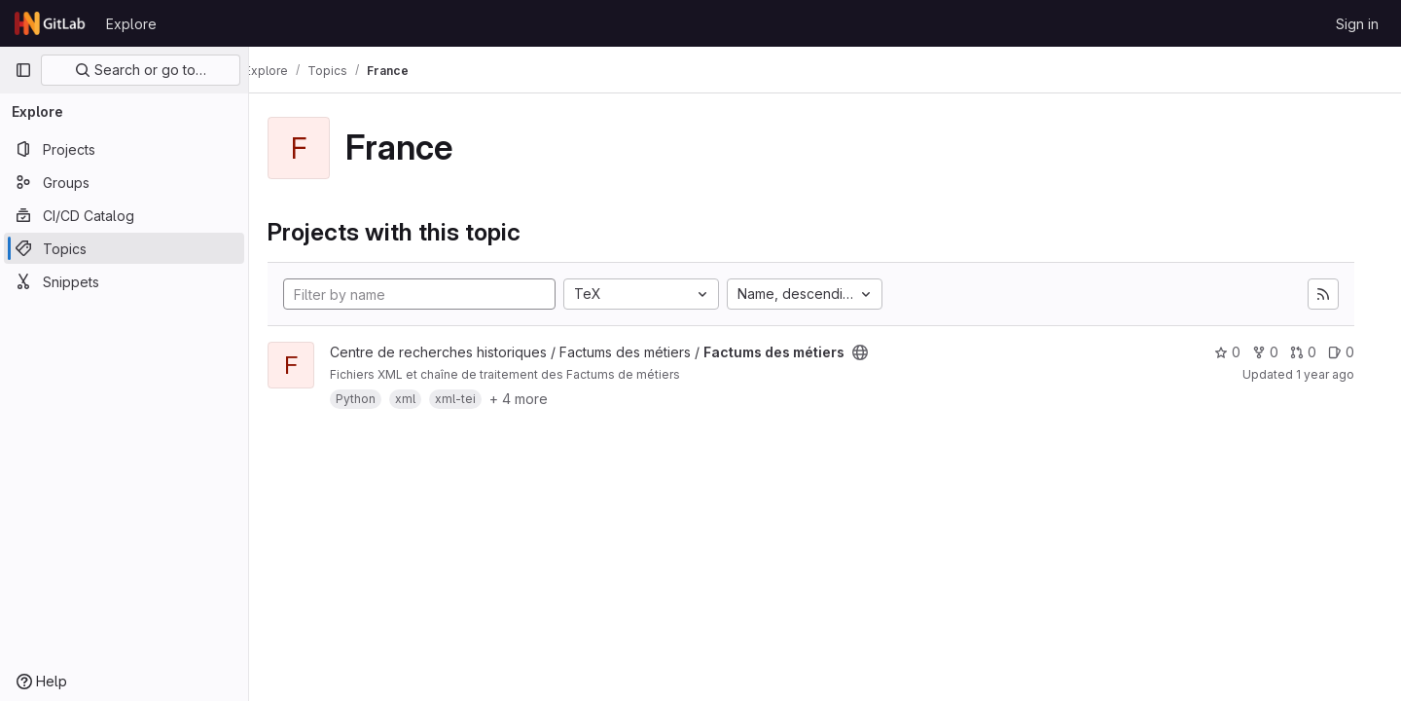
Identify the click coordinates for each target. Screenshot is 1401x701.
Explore (131, 24)
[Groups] (124, 182)
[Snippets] (124, 281)
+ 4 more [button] (547, 398)
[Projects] (124, 149)
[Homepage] (50, 23)
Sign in (1357, 24)
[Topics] (124, 248)
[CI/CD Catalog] (124, 215)
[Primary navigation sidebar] (23, 70)
